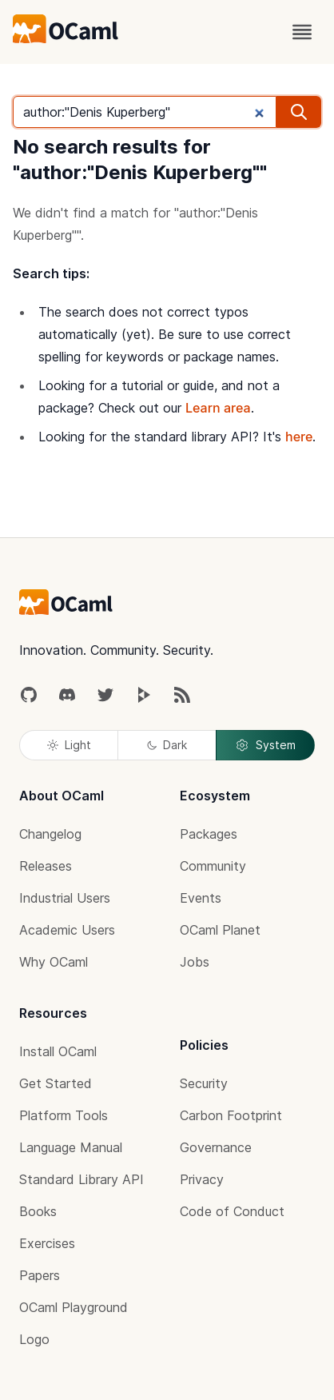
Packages (208, 834)
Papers (39, 1275)
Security (204, 1083)
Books (38, 1211)
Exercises (47, 1243)
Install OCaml (58, 1051)
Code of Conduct (232, 1211)
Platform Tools (63, 1115)
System (265, 745)
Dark (167, 745)
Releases (45, 866)
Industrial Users (64, 898)
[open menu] (302, 32)
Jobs (194, 962)
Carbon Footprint (231, 1115)
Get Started (55, 1083)
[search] (298, 112)
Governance (216, 1147)
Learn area (218, 408)
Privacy (202, 1179)
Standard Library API (81, 1179)
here (298, 437)
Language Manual (70, 1147)
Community (213, 866)
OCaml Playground (73, 1307)
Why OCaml (53, 962)
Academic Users (67, 930)
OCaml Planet (220, 930)
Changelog (50, 834)
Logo (34, 1339)
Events (200, 898)
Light (69, 745)
